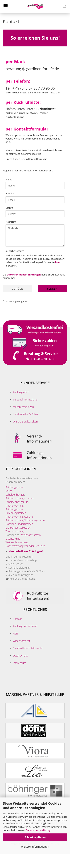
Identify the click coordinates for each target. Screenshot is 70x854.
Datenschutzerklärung (38, 830)
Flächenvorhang (14, 505)
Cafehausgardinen (16, 513)
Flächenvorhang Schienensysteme (25, 520)
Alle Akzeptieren (35, 837)
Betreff (9, 207)
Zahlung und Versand (25, 626)
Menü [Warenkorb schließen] (6, 5)
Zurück (17, 288)
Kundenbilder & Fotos (25, 414)
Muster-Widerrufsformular (28, 648)
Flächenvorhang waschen (20, 516)
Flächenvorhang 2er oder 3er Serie (25, 546)
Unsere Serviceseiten (25, 421)
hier (57, 262)
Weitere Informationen (35, 846)
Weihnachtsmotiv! (31, 535)
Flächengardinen (15, 487)
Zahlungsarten (21, 392)
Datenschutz (20, 655)
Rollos (9, 491)
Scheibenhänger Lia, (17, 502)
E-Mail (9, 193)
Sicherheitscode (14, 251)
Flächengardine (14, 509)
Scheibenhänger (15, 494)
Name (9, 179)
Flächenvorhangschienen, (20, 498)
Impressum (19, 663)
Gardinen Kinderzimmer (19, 524)
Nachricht (11, 221)
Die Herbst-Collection (18, 527)
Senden (52, 288)
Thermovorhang (14, 531)
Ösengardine (13, 538)
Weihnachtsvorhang (17, 542)
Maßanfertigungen (23, 407)
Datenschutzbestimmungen (24, 274)
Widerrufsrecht (21, 641)
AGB (15, 633)
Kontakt (17, 619)
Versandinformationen (25, 399)
